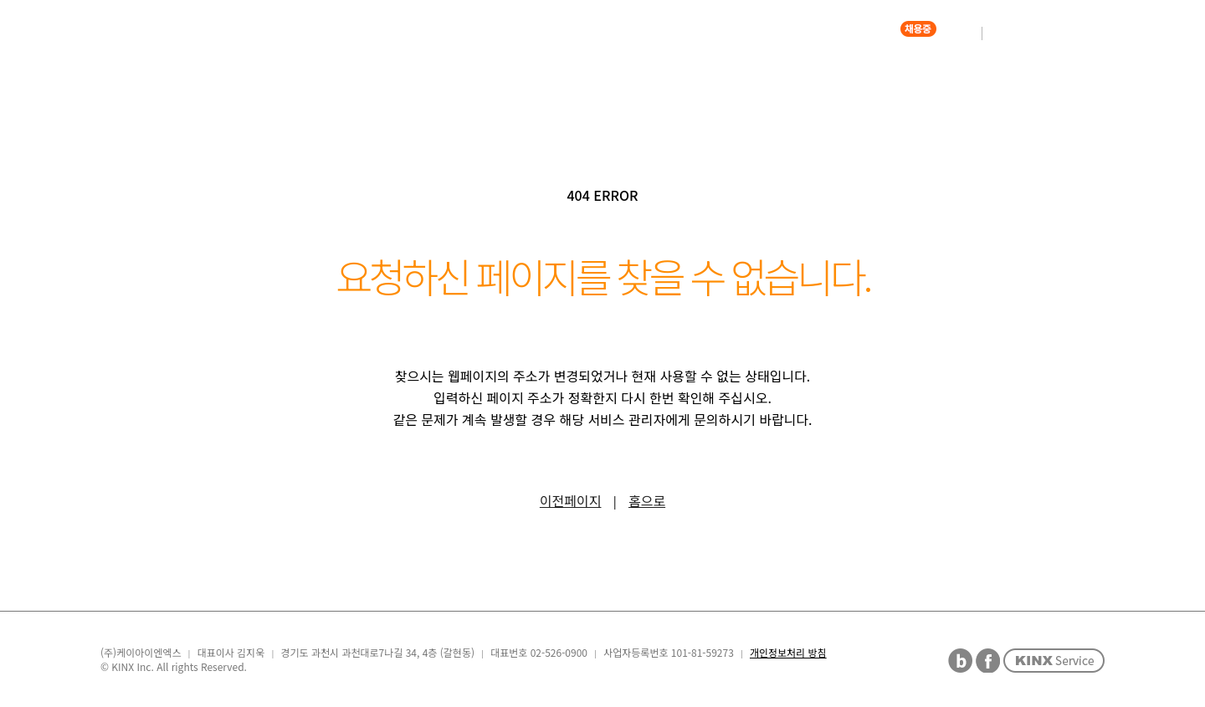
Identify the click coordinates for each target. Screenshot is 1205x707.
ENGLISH (1056, 33)
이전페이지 (571, 500)
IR (637, 33)
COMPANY (554, 33)
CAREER (869, 33)
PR (698, 33)
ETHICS (775, 33)
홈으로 (646, 500)
